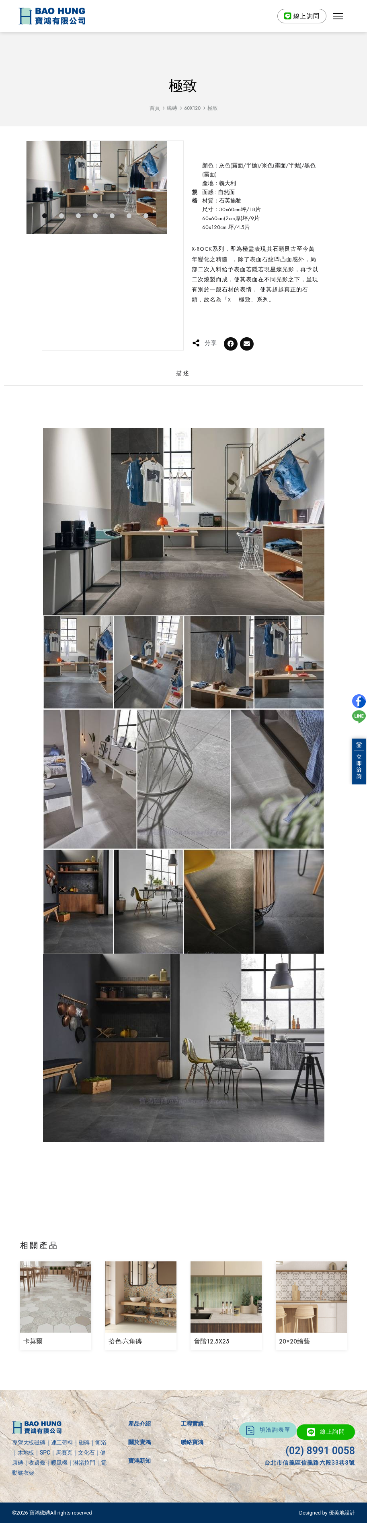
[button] (338, 16)
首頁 (155, 108)
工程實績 (192, 1423)
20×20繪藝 (294, 1341)
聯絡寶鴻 (192, 1442)
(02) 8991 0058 (320, 1451)
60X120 (192, 108)
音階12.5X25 (212, 1341)
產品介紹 (139, 1423)
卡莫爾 (33, 1341)
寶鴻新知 (139, 1460)
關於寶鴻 (139, 1442)
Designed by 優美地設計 (327, 1513)
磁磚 (172, 108)
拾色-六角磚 (125, 1341)
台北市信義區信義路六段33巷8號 (309, 1462)
